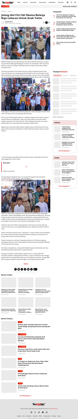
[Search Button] (71, 2)
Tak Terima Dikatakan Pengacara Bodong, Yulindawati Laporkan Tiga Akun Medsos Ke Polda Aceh (66, 16)
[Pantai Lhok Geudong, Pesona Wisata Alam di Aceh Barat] (9, 388)
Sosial (20, 322)
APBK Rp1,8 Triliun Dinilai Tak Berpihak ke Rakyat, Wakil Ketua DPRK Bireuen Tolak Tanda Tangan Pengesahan (8, 291)
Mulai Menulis (54, 409)
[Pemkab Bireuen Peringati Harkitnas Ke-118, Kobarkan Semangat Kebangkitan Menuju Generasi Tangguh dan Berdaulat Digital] (25, 282)
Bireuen (26, 263)
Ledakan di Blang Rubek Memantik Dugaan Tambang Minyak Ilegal (66, 29)
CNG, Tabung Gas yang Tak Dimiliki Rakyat (66, 43)
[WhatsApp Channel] (46, 412)
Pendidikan (52, 2)
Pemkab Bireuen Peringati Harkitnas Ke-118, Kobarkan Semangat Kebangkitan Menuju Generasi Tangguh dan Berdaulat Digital (25, 291)
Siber (23, 416)
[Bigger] (49, 22)
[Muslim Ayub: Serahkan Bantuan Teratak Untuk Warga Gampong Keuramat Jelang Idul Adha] (9, 326)
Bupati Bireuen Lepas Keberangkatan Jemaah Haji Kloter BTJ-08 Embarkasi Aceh (41, 310)
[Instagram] (31, 412)
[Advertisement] (65, 58)
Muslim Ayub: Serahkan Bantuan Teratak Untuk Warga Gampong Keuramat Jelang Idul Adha (33, 326)
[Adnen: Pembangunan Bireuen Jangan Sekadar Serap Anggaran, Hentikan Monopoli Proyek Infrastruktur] (57, 172)
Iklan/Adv (29, 416)
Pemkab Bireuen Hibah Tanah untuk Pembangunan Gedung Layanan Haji (24, 310)
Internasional (22, 334)
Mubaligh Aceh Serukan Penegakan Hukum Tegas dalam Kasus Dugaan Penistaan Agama (68, 144)
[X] (22, 269)
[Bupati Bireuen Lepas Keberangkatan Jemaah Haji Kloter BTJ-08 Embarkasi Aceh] (42, 302)
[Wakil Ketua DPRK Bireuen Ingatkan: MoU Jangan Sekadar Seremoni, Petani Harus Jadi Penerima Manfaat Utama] (57, 180)
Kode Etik (35, 416)
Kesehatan (33, 2)
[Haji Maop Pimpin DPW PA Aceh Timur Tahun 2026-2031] (57, 164)
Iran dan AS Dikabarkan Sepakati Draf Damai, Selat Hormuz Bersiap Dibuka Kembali (31, 339)
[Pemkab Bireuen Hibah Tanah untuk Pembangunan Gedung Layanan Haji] (25, 302)
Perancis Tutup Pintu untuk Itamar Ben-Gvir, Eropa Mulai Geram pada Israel (34, 350)
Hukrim (25, 2)
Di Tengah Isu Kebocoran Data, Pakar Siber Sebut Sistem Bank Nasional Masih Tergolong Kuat (33, 363)
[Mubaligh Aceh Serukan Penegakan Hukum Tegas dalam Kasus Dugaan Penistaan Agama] (57, 145)
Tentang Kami (46, 416)
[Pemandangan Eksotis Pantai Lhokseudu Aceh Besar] (9, 375)
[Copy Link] (15, 269)
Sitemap (54, 416)
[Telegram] (25, 269)
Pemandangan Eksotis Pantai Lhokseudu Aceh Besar (32, 374)
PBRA (40, 416)
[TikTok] (39, 412)
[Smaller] (44, 22)
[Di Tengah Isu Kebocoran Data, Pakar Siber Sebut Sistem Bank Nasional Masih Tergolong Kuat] (9, 363)
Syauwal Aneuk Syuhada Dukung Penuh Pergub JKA (8, 309)
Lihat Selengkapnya (26, 396)
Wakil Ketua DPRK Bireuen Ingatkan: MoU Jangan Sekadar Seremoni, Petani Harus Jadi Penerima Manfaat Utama (68, 179)
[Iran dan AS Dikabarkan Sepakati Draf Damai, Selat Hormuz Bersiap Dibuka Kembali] (9, 338)
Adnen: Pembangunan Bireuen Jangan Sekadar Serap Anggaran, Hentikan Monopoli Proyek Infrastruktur (68, 171)
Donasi (59, 416)
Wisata (20, 371)
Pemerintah (42, 2)
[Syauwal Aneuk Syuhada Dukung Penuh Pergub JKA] (8, 302)
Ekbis (19, 2)
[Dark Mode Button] (67, 2)
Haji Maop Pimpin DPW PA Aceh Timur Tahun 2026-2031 (68, 163)
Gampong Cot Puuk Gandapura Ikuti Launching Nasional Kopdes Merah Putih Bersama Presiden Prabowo (42, 291)
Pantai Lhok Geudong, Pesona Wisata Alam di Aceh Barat (33, 387)
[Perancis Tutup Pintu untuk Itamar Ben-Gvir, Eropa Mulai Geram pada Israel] (9, 351)
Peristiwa (61, 2)
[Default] (46, 22)
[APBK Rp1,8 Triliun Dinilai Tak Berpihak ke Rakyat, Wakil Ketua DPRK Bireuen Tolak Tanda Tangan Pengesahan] (8, 282)
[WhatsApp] (31, 269)
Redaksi (19, 416)
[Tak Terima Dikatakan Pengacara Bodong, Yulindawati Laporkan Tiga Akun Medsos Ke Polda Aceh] (57, 137)
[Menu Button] (75, 2)
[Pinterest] (28, 269)
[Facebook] (18, 269)
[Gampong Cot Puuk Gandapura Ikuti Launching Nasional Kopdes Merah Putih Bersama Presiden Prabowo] (42, 282)
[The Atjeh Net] (39, 404)
